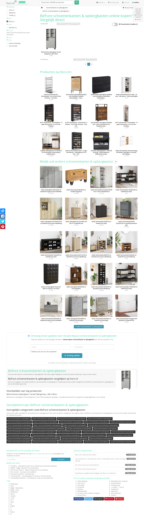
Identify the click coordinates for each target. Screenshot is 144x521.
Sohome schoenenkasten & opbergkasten (45, 422)
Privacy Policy (82, 495)
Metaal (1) (12, 13)
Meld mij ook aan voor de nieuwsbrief (43, 352)
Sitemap (80, 489)
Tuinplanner (114, 489)
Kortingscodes (115, 485)
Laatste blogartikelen (83, 450)
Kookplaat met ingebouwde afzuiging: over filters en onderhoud (105, 473)
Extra (9, 40)
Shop (9, 24)
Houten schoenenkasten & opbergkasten (96, 442)
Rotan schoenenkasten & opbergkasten (94, 435)
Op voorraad (13, 46)
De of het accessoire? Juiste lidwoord (105, 465)
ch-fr (11, 500)
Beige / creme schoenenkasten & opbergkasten (47, 425)
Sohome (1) (13, 28)
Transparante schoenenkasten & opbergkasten (96, 432)
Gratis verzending (14, 43)
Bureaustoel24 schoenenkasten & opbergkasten (71, 418)
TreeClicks (13, 466)
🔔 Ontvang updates (72, 355)
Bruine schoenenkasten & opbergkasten (68, 435)
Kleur (9, 18)
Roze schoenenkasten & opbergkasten (44, 432)
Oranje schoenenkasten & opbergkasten (43, 435)
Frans (12, 486)
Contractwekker (15, 476)
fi (10, 508)
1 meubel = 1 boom (117, 487)
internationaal (29, 474)
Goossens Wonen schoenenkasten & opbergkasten (103, 425)
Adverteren (114, 491)
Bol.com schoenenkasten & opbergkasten (19, 425)
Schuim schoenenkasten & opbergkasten (70, 442)
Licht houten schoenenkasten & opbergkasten (75, 438)
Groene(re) (22, 2)
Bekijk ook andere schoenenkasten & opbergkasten (79, 161)
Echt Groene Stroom (17, 470)
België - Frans (14, 490)
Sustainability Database (18, 478)
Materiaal (10, 7)
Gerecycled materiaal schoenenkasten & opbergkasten (48, 428)
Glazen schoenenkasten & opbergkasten (19, 432)
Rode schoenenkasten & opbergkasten (71, 422)
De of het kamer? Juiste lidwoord (105, 469)
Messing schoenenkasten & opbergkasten (45, 442)
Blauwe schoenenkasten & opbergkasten (19, 438)
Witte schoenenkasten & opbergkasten (101, 438)
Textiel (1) (12, 15)
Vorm (9, 38)
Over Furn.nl (81, 483)
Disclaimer (81, 487)
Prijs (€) (9, 31)
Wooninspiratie (116, 493)
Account (125, 2)
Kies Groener (14, 472)
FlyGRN (12, 468)
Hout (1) (11, 10)
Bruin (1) (11, 21)
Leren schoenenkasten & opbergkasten (19, 418)
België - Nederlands (16, 488)
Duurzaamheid (115, 483)
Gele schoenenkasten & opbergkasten (18, 435)
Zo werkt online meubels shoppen (89, 493)
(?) (137, 24)
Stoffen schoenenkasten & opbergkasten (74, 425)
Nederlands (14, 484)
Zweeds (13, 496)
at (11, 514)
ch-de (12, 498)
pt (11, 504)
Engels (12, 506)
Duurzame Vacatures (17, 474)
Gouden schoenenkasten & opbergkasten (122, 442)
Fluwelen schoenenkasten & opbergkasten (122, 422)
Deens (12, 512)
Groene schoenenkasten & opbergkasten (19, 422)
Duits (12, 502)
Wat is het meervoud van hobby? (105, 455)
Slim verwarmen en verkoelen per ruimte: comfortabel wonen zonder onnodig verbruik (105, 460)
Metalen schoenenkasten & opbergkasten (96, 422)
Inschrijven (60, 459)
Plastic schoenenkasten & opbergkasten (69, 432)
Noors (12, 494)
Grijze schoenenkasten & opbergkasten (123, 432)
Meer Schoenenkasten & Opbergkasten (88, 327)
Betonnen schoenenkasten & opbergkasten (120, 435)
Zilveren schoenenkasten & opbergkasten (100, 418)
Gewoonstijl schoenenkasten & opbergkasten (46, 438)
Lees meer (138, 19)
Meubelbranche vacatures (119, 481)
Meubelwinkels (82, 491)
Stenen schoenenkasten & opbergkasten (105, 428)
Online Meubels (83, 481)
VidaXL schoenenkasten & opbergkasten (19, 442)
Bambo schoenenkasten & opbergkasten (19, 428)
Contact (113, 495)
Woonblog (81, 485)
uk (11, 510)
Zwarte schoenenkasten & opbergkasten (43, 418)
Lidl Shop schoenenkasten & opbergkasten (79, 428)
